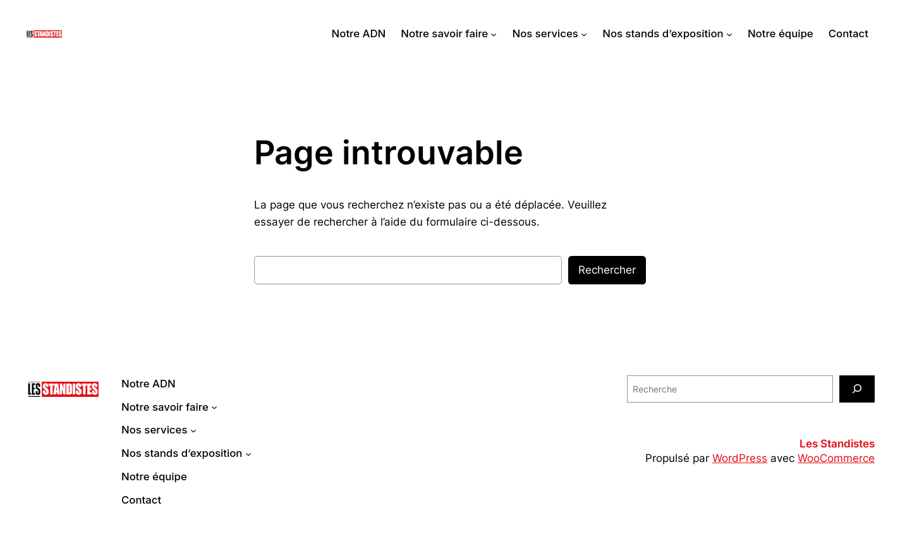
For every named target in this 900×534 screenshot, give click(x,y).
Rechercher (607, 270)
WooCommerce (836, 458)
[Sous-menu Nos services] (584, 33)
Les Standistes (837, 443)
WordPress (739, 458)
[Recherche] (857, 389)
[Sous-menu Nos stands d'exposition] (729, 33)
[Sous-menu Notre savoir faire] (493, 33)
